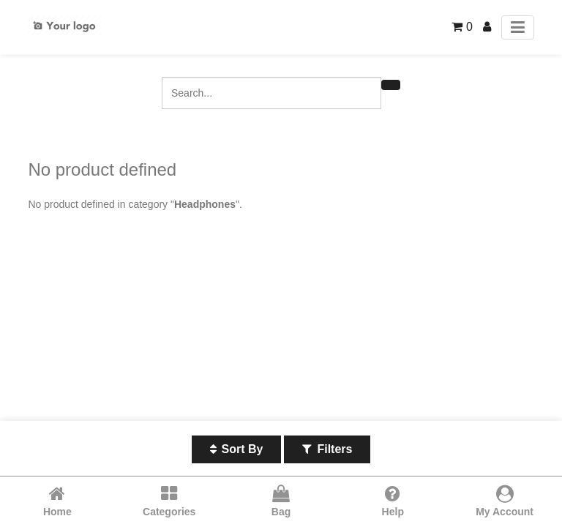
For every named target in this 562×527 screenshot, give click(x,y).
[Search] (390, 85)
